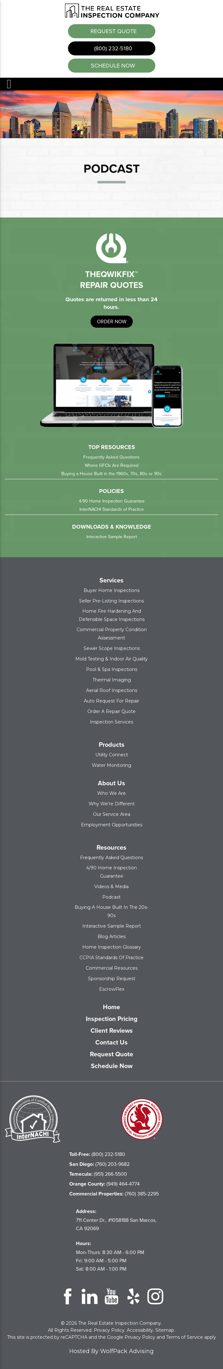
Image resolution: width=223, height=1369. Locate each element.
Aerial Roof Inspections (111, 690)
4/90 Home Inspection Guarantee (112, 500)
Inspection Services (111, 721)
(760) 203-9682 (99, 1163)
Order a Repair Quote (111, 711)
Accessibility (140, 1329)
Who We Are (111, 792)
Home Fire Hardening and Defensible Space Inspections (112, 615)
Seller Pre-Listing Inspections (111, 600)
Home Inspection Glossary (111, 946)
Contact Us (111, 1041)
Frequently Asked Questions (111, 456)
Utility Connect (111, 754)
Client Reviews (112, 1030)
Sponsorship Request (111, 978)
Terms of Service (184, 1336)
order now (111, 320)
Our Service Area (111, 813)
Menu (8, 83)
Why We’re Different (112, 803)
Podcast (111, 896)
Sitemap (164, 1329)
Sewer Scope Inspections (112, 648)
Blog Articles (111, 936)
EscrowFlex (111, 988)
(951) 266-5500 (98, 1173)
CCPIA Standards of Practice (111, 957)
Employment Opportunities (111, 824)
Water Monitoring (111, 764)
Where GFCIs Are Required (112, 464)
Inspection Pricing (112, 1018)
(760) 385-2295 (114, 1193)
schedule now (112, 65)
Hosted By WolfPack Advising (111, 1350)
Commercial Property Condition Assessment (112, 633)
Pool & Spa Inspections (111, 669)
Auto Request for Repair (111, 700)
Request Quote (113, 30)
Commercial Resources (112, 967)
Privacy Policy (109, 1329)
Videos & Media (111, 886)
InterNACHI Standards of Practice (111, 508)
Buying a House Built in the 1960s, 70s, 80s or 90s (111, 473)
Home (111, 1006)
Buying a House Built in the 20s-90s (111, 911)
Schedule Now (111, 1065)
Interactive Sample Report (111, 536)
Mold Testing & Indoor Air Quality (111, 658)
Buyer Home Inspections (111, 590)
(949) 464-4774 (104, 1183)
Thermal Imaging (111, 679)
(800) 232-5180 (112, 48)
